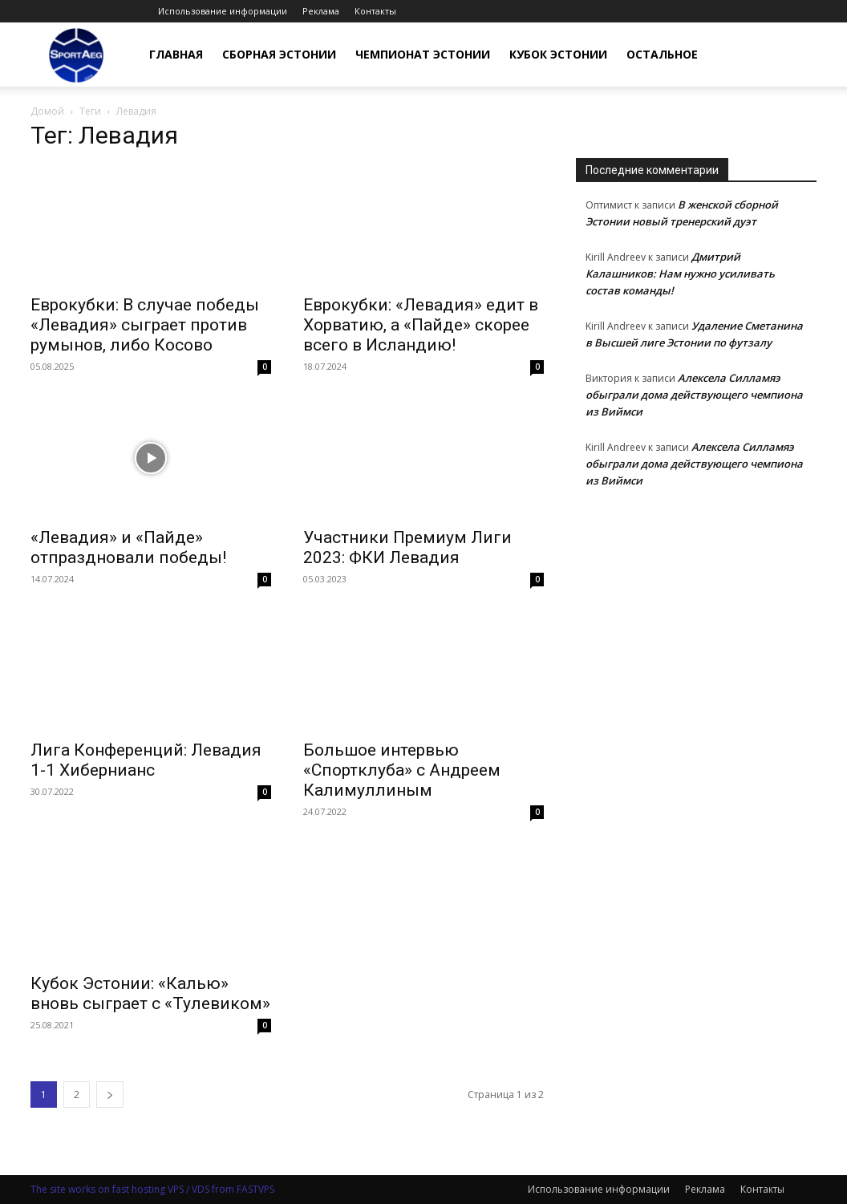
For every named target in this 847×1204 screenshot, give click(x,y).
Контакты (375, 11)
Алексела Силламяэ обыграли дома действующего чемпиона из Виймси (694, 395)
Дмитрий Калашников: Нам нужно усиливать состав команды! (680, 273)
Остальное (662, 54)
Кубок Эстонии (558, 54)
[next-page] (110, 1094)
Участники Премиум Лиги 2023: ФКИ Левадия (407, 547)
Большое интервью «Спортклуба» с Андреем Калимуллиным (401, 770)
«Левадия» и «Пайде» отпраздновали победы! (128, 547)
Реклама (320, 11)
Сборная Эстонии (279, 54)
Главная (176, 54)
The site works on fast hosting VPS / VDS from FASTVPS (152, 1189)
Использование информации (222, 11)
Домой (47, 111)
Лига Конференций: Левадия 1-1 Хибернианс (145, 760)
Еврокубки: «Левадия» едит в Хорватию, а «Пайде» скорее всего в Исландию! (420, 325)
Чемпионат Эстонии (422, 54)
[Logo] (76, 54)
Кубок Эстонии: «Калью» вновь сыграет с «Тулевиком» (150, 993)
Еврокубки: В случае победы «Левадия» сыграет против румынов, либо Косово (144, 325)
